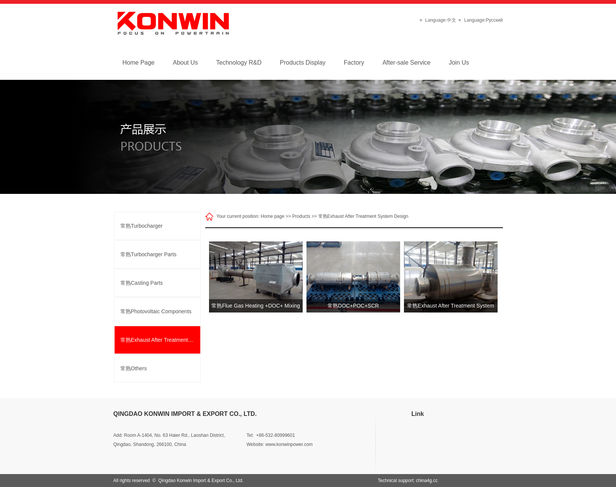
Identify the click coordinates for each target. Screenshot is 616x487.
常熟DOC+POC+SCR (353, 306)
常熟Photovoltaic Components (156, 311)
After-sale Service (406, 62)
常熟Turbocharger (141, 226)
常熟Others (133, 368)
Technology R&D (239, 62)
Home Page (139, 62)
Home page (272, 216)
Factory (354, 62)
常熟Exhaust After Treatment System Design (160, 340)
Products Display (303, 62)
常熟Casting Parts (141, 283)
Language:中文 (441, 20)
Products (301, 216)
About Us (185, 62)
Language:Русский (483, 20)
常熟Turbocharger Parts (148, 254)
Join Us (459, 62)
